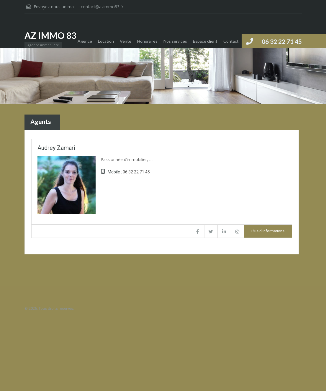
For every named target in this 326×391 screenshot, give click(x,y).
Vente (125, 41)
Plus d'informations (267, 231)
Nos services (175, 41)
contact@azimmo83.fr (102, 6)
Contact (231, 41)
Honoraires (147, 41)
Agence (85, 41)
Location (106, 41)
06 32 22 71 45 (282, 41)
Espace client (205, 41)
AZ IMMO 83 (50, 35)
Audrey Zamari (56, 147)
